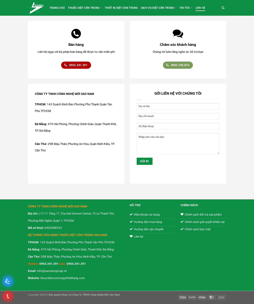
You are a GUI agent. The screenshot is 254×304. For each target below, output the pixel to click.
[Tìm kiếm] (223, 8)
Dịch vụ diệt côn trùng (158, 7)
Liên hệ (200, 7)
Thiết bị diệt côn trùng (121, 7)
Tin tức (185, 7)
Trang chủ (57, 7)
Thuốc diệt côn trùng (85, 7)
